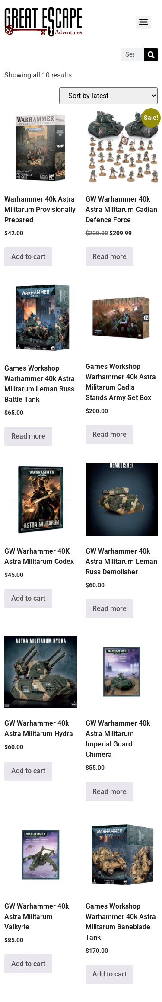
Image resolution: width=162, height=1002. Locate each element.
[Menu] (143, 22)
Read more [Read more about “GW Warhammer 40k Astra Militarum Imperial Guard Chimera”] (109, 792)
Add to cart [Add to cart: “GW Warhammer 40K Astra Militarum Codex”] (28, 598)
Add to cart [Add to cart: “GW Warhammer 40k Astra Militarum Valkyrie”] (28, 964)
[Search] (151, 54)
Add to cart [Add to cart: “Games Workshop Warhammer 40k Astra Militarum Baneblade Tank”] (109, 974)
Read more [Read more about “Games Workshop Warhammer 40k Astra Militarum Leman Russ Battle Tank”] (28, 436)
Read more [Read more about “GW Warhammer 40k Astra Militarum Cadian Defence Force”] (109, 257)
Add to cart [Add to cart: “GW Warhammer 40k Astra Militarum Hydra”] (28, 771)
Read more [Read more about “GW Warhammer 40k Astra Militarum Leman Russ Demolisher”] (109, 609)
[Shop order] (108, 95)
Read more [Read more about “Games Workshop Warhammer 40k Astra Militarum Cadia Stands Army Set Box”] (109, 434)
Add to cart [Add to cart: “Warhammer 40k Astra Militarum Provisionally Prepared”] (28, 257)
